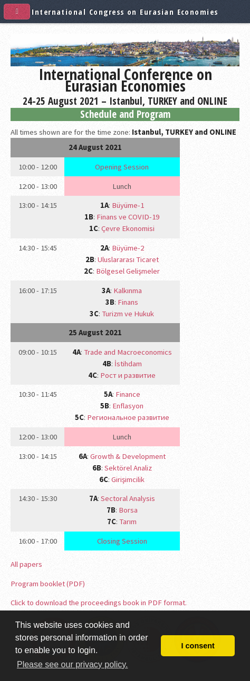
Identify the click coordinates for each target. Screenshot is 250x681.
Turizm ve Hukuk (128, 313)
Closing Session (122, 541)
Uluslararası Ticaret (128, 259)
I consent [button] (198, 646)
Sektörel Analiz (128, 468)
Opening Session (122, 167)
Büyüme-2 (128, 248)
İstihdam (128, 363)
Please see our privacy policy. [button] (72, 664)
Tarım (128, 521)
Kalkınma (127, 290)
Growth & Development (128, 456)
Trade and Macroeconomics (128, 352)
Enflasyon (127, 405)
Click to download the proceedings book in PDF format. (99, 602)
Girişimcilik (128, 479)
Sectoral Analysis (128, 498)
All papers (26, 564)
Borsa (128, 510)
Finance (128, 394)
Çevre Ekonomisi (128, 228)
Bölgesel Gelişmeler (128, 271)
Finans (128, 302)
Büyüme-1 (128, 205)
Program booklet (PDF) (48, 583)
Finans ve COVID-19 (128, 217)
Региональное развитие (128, 417)
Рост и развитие (128, 375)
